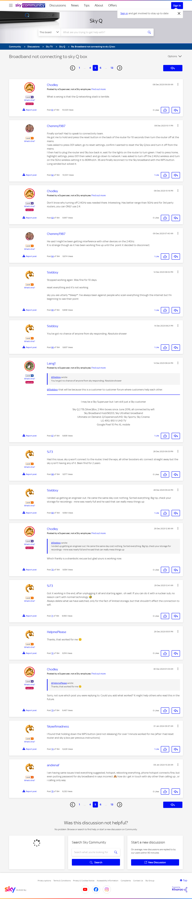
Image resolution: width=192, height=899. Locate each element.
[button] (178, 84)
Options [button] (172, 56)
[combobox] (102, 32)
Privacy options (44, 880)
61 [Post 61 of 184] (52, 110)
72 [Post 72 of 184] (52, 653)
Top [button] (185, 880)
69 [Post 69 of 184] (52, 513)
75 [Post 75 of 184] (52, 791)
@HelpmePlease (59, 683)
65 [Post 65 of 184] (52, 310)
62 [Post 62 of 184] (52, 175)
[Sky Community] (30, 5)
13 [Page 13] (112, 67)
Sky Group (149, 880)
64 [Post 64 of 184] (52, 256)
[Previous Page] (73, 68)
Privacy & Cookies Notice (83, 880)
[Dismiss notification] (179, 13)
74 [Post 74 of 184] (52, 749)
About (99, 5)
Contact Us (138, 880)
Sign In (177, 5)
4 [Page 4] (90, 67)
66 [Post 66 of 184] (52, 347)
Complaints (126, 880)
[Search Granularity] (49, 32)
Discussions (58, 5)
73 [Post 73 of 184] (52, 710)
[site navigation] (11, 5)
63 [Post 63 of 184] (52, 218)
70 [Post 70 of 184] (52, 570)
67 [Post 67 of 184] (52, 436)
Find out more (99, 89)
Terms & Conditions (62, 880)
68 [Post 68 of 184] (52, 474)
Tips (87, 5)
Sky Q (96, 21)
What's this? (29, 100)
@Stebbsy (56, 377)
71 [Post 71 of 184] (52, 616)
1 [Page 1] (79, 67)
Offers (112, 5)
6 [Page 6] (100, 67)
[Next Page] (120, 68)
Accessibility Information (107, 880)
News (75, 5)
